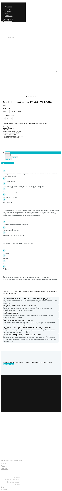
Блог (6, 13)
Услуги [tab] (7, 152)
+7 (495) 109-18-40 (9, 471)
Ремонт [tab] (7, 155)
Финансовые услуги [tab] (11, 157)
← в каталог (10, 37)
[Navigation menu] (2, 1)
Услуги (7, 9)
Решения (8, 7)
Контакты (8, 16)
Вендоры (8, 11)
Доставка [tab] (8, 159)
